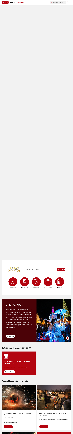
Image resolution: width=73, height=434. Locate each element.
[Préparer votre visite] (13, 283)
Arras (11, 2)
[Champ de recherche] (59, 2)
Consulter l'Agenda (9, 371)
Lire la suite (8, 426)
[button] (5, 2)
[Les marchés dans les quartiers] (48, 283)
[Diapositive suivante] (68, 320)
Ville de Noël (20, 2)
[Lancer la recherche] (52, 2)
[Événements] (36, 282)
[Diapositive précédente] (39, 320)
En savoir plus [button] (10, 336)
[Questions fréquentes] (59, 283)
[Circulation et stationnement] (24, 283)
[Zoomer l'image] (67, 338)
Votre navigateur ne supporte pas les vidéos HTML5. (36, 137)
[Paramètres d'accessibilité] (69, 2)
